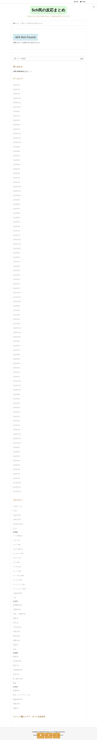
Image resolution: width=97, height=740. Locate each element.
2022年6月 (16, 266)
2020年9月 (16, 341)
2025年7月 (16, 116)
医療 (15, 618)
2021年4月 (16, 319)
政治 (14, 649)
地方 (15, 623)
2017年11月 (17, 487)
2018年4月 (16, 469)
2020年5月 (16, 359)
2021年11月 (17, 297)
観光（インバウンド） (21, 695)
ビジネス (17, 580)
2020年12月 (17, 328)
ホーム (17, 23)
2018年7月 (16, 456)
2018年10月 (17, 443)
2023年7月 (16, 209)
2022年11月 (17, 244)
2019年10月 (17, 390)
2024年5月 (16, 164)
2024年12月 (17, 133)
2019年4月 (16, 416)
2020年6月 (16, 354)
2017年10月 (17, 491)
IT (15, 511)
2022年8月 (16, 257)
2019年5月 (16, 412)
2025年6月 (16, 120)
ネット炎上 (18, 575)
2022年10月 (17, 248)
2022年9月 (16, 253)
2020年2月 (16, 372)
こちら (30, 71)
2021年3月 (16, 323)
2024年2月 (16, 178)
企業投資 (17, 609)
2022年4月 (16, 275)
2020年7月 (16, 350)
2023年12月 (17, 186)
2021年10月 (17, 301)
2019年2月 (16, 425)
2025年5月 (16, 125)
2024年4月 (16, 169)
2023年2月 (16, 231)
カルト (17, 544)
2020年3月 (16, 368)
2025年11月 (17, 102)
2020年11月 (17, 332)
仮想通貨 (17, 605)
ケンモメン (18, 553)
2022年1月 (16, 288)
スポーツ (17, 558)
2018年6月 (16, 460)
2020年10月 (17, 337)
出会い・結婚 (19, 614)
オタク (16, 540)
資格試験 (17, 699)
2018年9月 (16, 447)
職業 (14, 683)
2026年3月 (16, 85)
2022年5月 (16, 270)
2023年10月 (17, 195)
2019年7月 (16, 403)
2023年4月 (16, 222)
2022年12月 (17, 239)
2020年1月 (16, 376)
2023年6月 (16, 213)
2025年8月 (16, 111)
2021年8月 (16, 310)
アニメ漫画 (18, 536)
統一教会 (18, 678)
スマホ (16, 562)
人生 (14, 597)
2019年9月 (16, 394)
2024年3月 (16, 173)
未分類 (17, 661)
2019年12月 (17, 381)
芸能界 (16, 690)
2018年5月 (16, 465)
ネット (17, 571)
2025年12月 (17, 98)
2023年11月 (17, 191)
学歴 (16, 631)
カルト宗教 (18, 549)
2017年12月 (17, 483)
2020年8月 (16, 346)
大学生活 (17, 627)
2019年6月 (16, 407)
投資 (15, 645)
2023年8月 (16, 204)
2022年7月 (16, 262)
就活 (16, 636)
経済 (16, 674)
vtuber (17, 519)
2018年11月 (17, 438)
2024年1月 (16, 182)
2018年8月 (16, 452)
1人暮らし (17, 506)
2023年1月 (16, 235)
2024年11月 (17, 138)
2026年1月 (16, 94)
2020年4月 (16, 363)
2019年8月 (16, 399)
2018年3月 (16, 474)
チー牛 (17, 567)
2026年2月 (16, 89)
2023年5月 (16, 217)
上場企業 (17, 593)
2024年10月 (17, 142)
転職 (16, 704)
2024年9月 (16, 147)
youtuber (18, 524)
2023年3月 (16, 226)
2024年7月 (16, 155)
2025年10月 (17, 107)
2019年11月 (17, 385)
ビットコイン (19, 584)
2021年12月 (17, 292)
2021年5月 (16, 315)
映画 (15, 656)
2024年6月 (16, 160)
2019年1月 (16, 430)
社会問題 (17, 670)
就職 (16, 640)
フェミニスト (19, 589)
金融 (15, 708)
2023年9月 (16, 200)
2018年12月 (17, 434)
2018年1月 (16, 478)
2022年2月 (16, 284)
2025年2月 (16, 129)
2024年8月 (16, 151)
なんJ (15, 528)
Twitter (16, 515)
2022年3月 (16, 279)
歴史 (16, 665)
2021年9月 (16, 306)
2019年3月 (16, 421)
